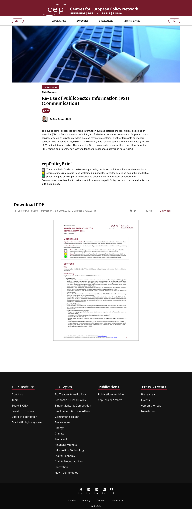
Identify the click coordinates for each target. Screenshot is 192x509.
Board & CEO (20, 405)
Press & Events (132, 30)
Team (15, 400)
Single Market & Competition (73, 405)
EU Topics (82, 30)
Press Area (148, 394)
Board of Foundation (24, 416)
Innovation (61, 467)
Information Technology (70, 450)
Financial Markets (66, 444)
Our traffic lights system (27, 422)
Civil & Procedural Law (69, 461)
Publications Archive (111, 394)
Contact (101, 500)
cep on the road (151, 405)
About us (17, 394)
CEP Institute (23, 387)
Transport (61, 439)
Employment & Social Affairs (72, 411)
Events (145, 400)
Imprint (72, 500)
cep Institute (59, 30)
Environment (63, 422)
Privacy (86, 500)
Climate (59, 433)
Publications (106, 30)
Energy (59, 428)
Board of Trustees (23, 411)
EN (46, 120)
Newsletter (148, 411)
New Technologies (66, 472)
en (17, 30)
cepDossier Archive (110, 400)
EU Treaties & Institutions (71, 394)
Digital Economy (65, 456)
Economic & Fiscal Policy (70, 400)
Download (165, 220)
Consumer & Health (67, 416)
